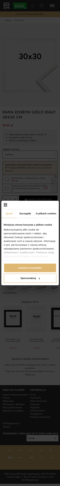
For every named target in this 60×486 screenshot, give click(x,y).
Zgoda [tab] (9, 213)
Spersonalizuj (30, 278)
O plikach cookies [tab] (46, 213)
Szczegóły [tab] (25, 213)
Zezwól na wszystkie (30, 267)
